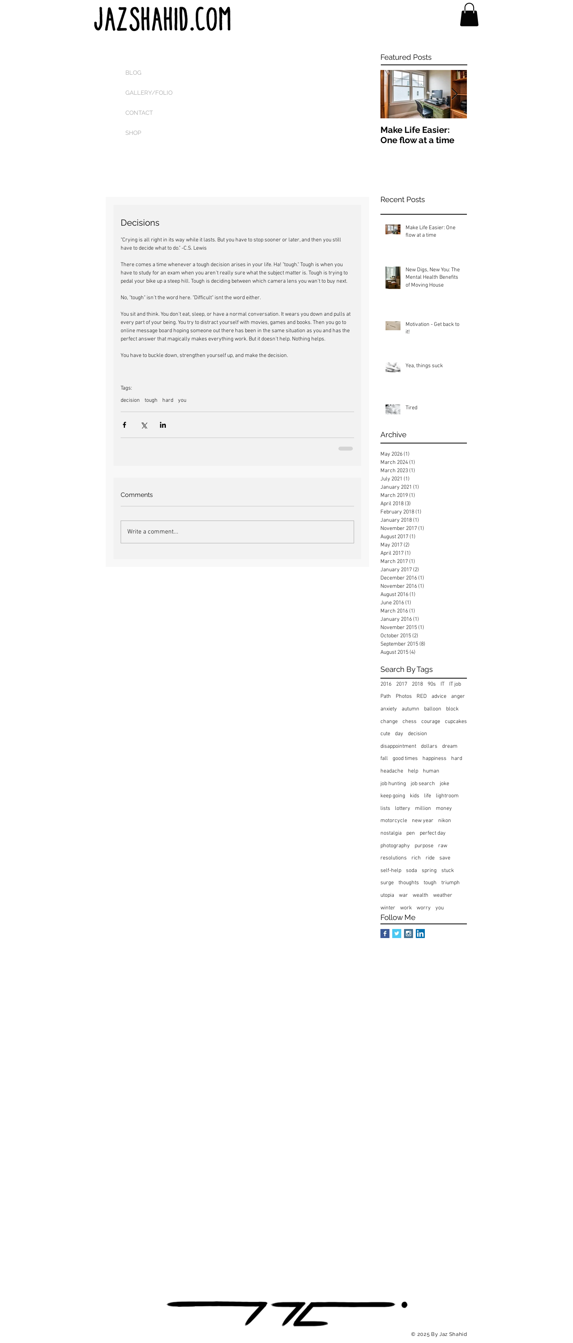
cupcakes (456, 721)
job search (423, 783)
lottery (402, 808)
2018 (417, 684)
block (452, 709)
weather (442, 895)
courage (430, 721)
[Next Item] (454, 94)
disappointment (398, 746)
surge (387, 882)
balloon (432, 709)
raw (442, 846)
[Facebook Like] (221, 1333)
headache (391, 771)
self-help (390, 870)
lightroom (447, 796)
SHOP (133, 132)
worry (424, 908)
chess (409, 721)
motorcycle (393, 820)
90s (432, 684)
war (403, 895)
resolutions (393, 858)
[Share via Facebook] (124, 425)
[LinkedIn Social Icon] (420, 933)
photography (395, 846)
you (182, 400)
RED (422, 696)
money (444, 808)
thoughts (409, 882)
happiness (434, 758)
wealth (420, 895)
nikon (444, 820)
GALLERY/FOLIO (149, 92)
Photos (404, 696)
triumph (450, 882)
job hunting (393, 783)
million (423, 808)
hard (167, 400)
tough (151, 400)
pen (410, 833)
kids (414, 796)
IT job (455, 684)
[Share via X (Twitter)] (143, 425)
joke (444, 783)
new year (422, 820)
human (431, 771)
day (399, 733)
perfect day (433, 833)
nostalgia (391, 833)
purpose (424, 846)
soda (411, 870)
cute (385, 733)
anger (458, 696)
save (444, 858)
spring (429, 870)
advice (439, 696)
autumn (410, 709)
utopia (387, 895)
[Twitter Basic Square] (396, 933)
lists (385, 808)
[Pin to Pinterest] (286, 1333)
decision (130, 400)
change (389, 721)
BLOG (133, 72)
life (427, 796)
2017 (401, 684)
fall (384, 758)
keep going (392, 796)
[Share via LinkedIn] (163, 425)
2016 (385, 684)
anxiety (388, 709)
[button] (469, 14)
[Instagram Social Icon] (408, 933)
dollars (429, 746)
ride (430, 858)
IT (442, 684)
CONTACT (139, 112)
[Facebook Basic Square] (384, 933)
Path (385, 696)
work (406, 908)
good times (405, 758)
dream (449, 746)
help (413, 771)
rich (416, 858)
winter (387, 908)
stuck (447, 870)
